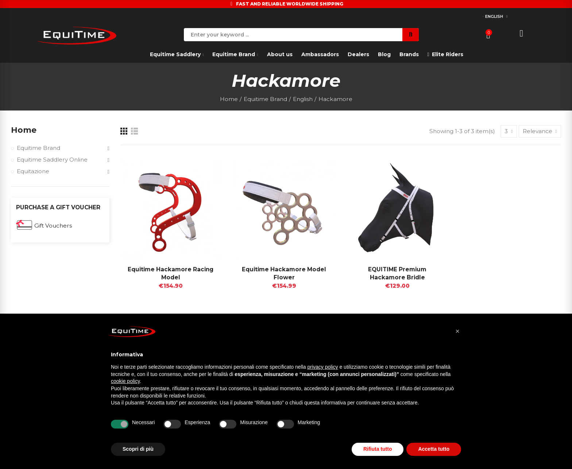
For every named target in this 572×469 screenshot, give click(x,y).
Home (23, 130)
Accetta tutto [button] (433, 449)
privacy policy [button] (323, 367)
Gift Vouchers (53, 225)
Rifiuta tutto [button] (377, 449)
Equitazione (33, 171)
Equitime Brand (38, 147)
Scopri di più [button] (138, 449)
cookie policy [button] (125, 381)
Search (410, 34)
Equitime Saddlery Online (52, 159)
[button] (457, 331)
